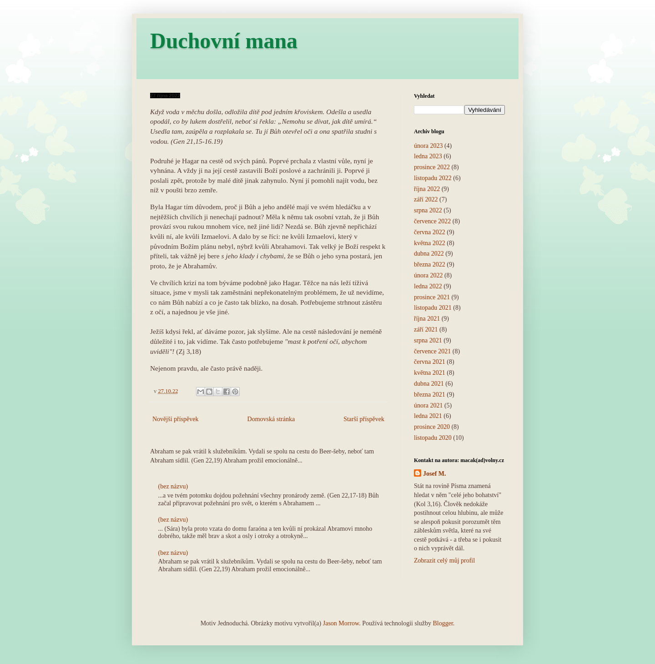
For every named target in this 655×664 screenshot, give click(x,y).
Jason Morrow (341, 623)
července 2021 (432, 351)
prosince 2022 (432, 167)
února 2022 (428, 275)
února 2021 (428, 405)
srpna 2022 (428, 210)
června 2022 (429, 232)
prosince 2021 (432, 297)
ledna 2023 (428, 156)
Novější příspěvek (175, 419)
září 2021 (426, 329)
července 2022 (432, 221)
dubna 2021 (429, 383)
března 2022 (429, 264)
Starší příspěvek (363, 419)
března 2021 (429, 394)
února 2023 (428, 145)
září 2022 (426, 199)
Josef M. (434, 473)
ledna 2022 (428, 286)
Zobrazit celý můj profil (444, 560)
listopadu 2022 (433, 178)
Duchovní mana (223, 41)
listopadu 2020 (433, 437)
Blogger (443, 623)
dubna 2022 (429, 253)
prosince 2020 (432, 426)
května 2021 (429, 372)
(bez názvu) (173, 486)
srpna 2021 (428, 340)
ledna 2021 (428, 415)
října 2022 (427, 189)
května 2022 (429, 243)
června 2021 (429, 361)
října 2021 (427, 318)
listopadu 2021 (433, 307)
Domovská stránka (271, 419)
